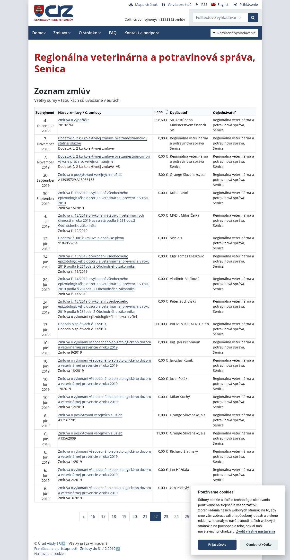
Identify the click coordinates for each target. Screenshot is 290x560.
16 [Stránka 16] (93, 516)
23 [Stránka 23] (166, 516)
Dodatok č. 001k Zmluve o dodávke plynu (91, 238)
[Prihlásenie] (245, 4)
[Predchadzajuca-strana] (83, 516)
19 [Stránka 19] (124, 516)
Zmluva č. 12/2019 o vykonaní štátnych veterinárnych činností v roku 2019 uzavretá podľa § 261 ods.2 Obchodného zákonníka (101, 220)
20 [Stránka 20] (134, 516)
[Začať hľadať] (253, 17)
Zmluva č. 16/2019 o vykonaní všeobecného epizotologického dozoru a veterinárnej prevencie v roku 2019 (103, 197)
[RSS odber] (201, 4)
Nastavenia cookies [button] (49, 553)
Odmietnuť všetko (259, 544)
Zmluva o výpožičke (73, 120)
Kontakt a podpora (141, 32)
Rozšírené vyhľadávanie (234, 33)
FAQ (113, 32)
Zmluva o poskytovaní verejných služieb (90, 174)
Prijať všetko (217, 544)
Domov (39, 32)
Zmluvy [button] (60, 32)
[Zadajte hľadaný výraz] (220, 17)
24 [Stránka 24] (176, 516)
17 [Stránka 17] (103, 516)
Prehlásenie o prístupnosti (55, 548)
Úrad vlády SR (49, 543)
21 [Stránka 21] (145, 516)
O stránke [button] (88, 32)
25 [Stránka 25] (187, 516)
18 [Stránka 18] (114, 516)
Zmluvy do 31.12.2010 (97, 548)
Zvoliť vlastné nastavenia (255, 531)
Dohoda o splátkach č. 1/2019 (82, 324)
